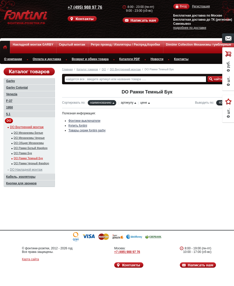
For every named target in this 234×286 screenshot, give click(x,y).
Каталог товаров (87, 69)
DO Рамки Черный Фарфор (31, 163)
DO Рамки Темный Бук (28, 158)
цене (143, 102)
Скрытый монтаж (72, 44)
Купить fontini (77, 125)
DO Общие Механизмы (29, 142)
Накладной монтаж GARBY (33, 44)
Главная (67, 69)
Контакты (181, 59)
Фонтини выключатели (84, 120)
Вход (183, 6)
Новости (157, 59)
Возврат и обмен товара (90, 59)
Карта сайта (30, 259)
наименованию (100, 102)
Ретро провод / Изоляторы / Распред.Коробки (125, 44)
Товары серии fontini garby (87, 130)
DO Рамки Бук (23, 153)
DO (104, 69)
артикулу (127, 102)
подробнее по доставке (189, 28)
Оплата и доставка (47, 59)
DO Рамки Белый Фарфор (31, 147)
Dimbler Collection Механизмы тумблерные (198, 44)
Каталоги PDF (129, 59)
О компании (13, 59)
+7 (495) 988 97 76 (83, 7)
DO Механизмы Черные (29, 137)
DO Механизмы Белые (28, 132)
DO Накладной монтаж (26, 169)
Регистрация (201, 6)
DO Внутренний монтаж (125, 69)
